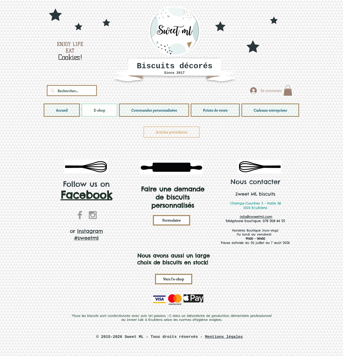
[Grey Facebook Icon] (79, 215)
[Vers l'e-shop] (173, 279)
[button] (287, 90)
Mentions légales (224, 337)
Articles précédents (171, 131)
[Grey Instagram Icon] (92, 215)
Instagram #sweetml (88, 234)
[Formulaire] (171, 220)
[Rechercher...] (71, 90)
